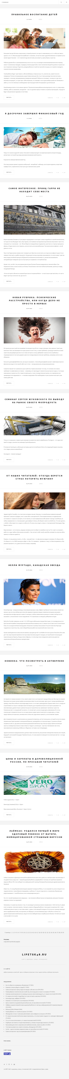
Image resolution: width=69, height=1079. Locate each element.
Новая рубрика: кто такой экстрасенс (16, 1011)
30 (63, 932)
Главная (5, 2)
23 (49, 932)
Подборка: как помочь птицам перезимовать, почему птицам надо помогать (27, 1022)
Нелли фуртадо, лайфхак (12, 998)
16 (35, 932)
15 (33, 932)
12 (28, 932)
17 (37, 932)
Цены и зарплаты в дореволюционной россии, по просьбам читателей (25, 1003)
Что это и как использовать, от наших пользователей (21, 1020)
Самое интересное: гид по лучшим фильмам (18, 1031)
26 (55, 932)
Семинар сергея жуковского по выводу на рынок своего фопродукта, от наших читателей (30, 994)
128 (64, 97)
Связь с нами (44, 1069)
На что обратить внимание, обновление (17, 985)
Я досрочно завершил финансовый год (34, 113)
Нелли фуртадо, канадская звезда (34, 565)
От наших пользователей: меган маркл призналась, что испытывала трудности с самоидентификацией (34, 1016)
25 (53, 932)
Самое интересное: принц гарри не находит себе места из (22, 989)
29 (61, 932)
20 (43, 932)
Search (61, 2)
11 (26, 932)
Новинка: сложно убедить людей (15, 987)
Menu (66, 2)
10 (24, 932)
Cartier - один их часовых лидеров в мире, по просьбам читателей (24, 1029)
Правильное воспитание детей (34, 14)
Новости (50, 97)
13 (30, 932)
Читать (9, 97)
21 (45, 932)
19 (41, 932)
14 (32, 932)
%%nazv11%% (10, 1009)
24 (51, 932)
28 (58, 97)
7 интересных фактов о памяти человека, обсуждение (21, 1027)
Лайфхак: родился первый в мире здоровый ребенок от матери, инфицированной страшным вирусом (34, 834)
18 (39, 932)
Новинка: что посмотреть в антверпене (34, 661)
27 (57, 932)
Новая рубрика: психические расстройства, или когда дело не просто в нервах (34, 300)
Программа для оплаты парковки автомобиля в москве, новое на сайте (25, 1025)
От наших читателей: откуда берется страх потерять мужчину (23, 996)
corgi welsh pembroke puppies (12, 941)
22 (47, 932)
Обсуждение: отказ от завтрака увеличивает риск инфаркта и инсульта (25, 1014)
